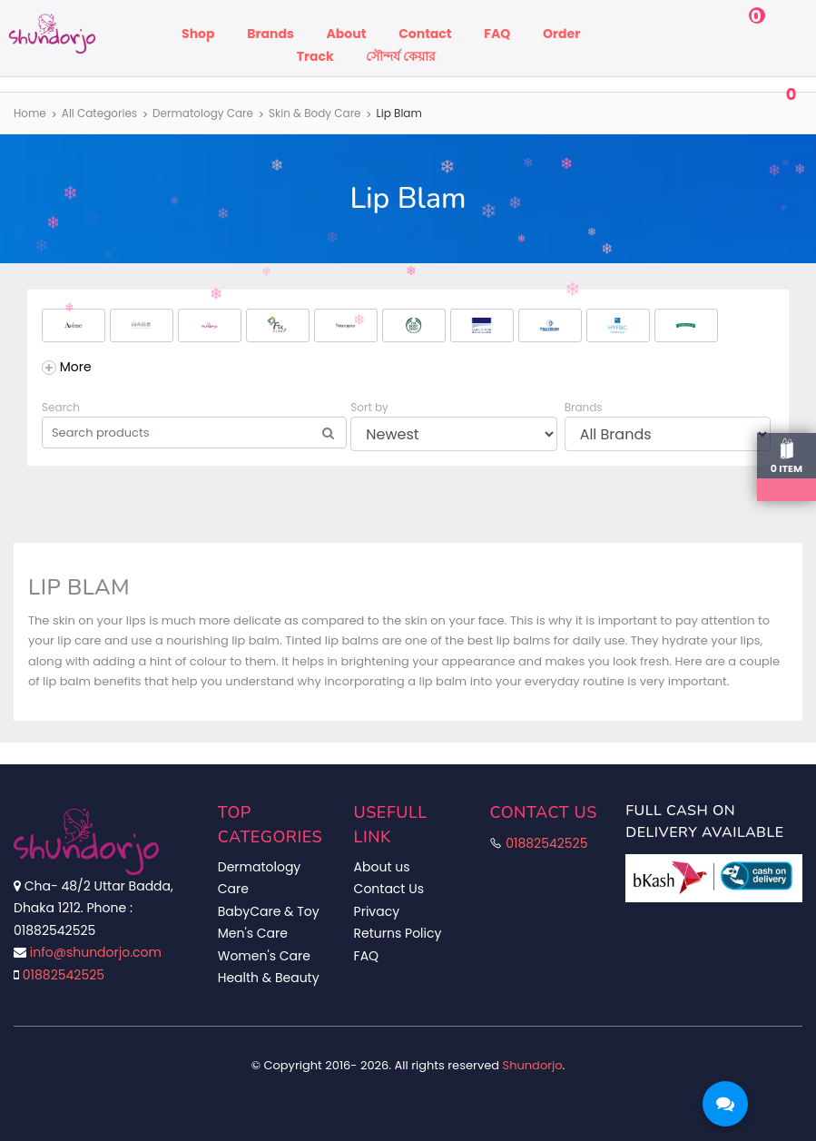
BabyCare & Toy (269, 911)
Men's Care (253, 933)
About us (382, 867)
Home (30, 113)
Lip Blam (399, 113)
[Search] (328, 433)
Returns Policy (398, 933)
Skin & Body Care (315, 113)
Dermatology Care (202, 113)
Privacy (376, 911)
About (347, 34)
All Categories (99, 113)
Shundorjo (533, 1065)
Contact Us (389, 889)
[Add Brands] (67, 367)
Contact (424, 34)
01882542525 (63, 975)
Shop (198, 34)
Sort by (369, 407)
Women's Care (264, 956)
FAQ (497, 34)
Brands (270, 34)
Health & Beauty (269, 978)
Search (61, 407)
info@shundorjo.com (96, 952)
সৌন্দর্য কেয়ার (401, 56)
